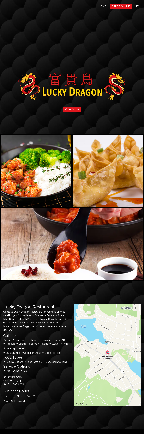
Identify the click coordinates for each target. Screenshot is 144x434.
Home (102, 6)
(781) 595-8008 (13, 384)
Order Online (121, 6)
